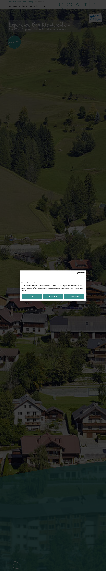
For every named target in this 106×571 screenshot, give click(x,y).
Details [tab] (53, 278)
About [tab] (75, 278)
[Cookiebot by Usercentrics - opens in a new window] (78, 273)
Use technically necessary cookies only (32, 296)
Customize (53, 296)
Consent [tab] (31, 278)
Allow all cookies (74, 296)
